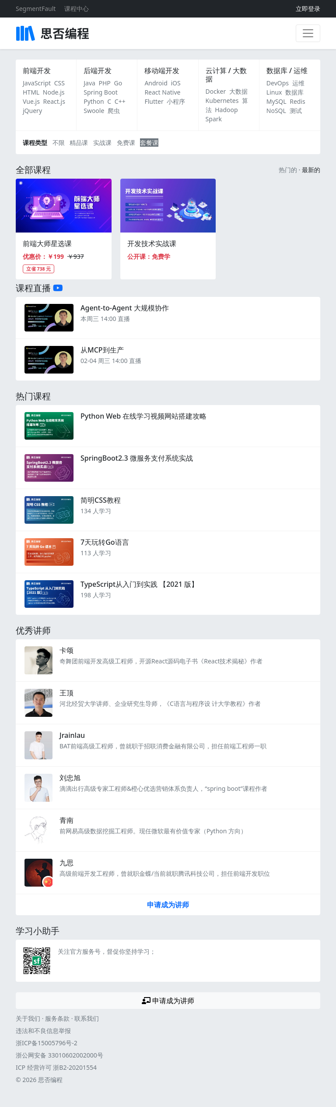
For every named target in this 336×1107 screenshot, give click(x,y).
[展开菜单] (308, 33)
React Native (162, 92)
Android (155, 83)
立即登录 (308, 8)
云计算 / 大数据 (226, 75)
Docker (216, 91)
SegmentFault (36, 8)
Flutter (153, 101)
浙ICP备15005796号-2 (46, 1043)
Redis (297, 101)
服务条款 (57, 1018)
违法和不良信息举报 (43, 1030)
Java (89, 83)
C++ (120, 101)
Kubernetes (222, 100)
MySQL (276, 101)
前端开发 (37, 70)
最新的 (311, 170)
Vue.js (31, 101)
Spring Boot (101, 92)
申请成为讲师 (168, 905)
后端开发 (98, 70)
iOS (175, 83)
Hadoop (226, 110)
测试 (296, 110)
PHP (105, 83)
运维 (298, 83)
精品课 (79, 142)
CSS (59, 83)
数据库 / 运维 (287, 70)
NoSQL (276, 110)
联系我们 (86, 1018)
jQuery (32, 110)
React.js (54, 101)
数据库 (294, 92)
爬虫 (114, 110)
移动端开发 (161, 70)
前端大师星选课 (47, 243)
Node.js (54, 92)
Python (94, 101)
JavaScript (37, 83)
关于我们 (28, 1018)
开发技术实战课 (151, 243)
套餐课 (149, 142)
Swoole (94, 110)
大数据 (238, 91)
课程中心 (76, 8)
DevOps (277, 83)
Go (118, 83)
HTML (31, 92)
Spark (214, 119)
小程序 (176, 101)
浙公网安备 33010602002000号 (59, 1055)
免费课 (126, 142)
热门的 (288, 170)
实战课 (102, 142)
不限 (58, 142)
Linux (274, 92)
